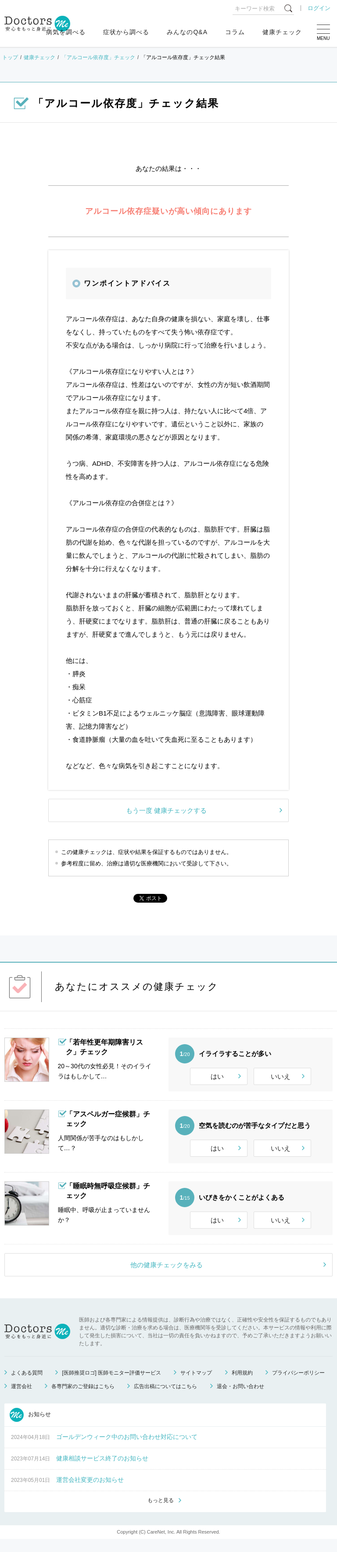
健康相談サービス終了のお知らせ (102, 1470)
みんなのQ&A (187, 31)
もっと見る (160, 1513)
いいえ (280, 1076)
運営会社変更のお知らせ (90, 1491)
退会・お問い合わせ (240, 1398)
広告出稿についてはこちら (165, 1398)
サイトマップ (196, 1385)
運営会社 (21, 1398)
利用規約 (242, 1385)
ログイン (319, 8)
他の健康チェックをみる (166, 1276)
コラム (235, 31)
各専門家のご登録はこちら (83, 1398)
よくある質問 (27, 1385)
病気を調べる (66, 31)
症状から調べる (126, 31)
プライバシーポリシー (298, 1385)
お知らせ (30, 1427)
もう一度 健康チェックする (166, 810)
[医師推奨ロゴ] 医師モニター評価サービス (111, 1385)
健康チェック (282, 31)
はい (217, 1076)
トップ (10, 57)
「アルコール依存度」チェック (98, 57)
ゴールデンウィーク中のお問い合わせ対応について (126, 1448)
